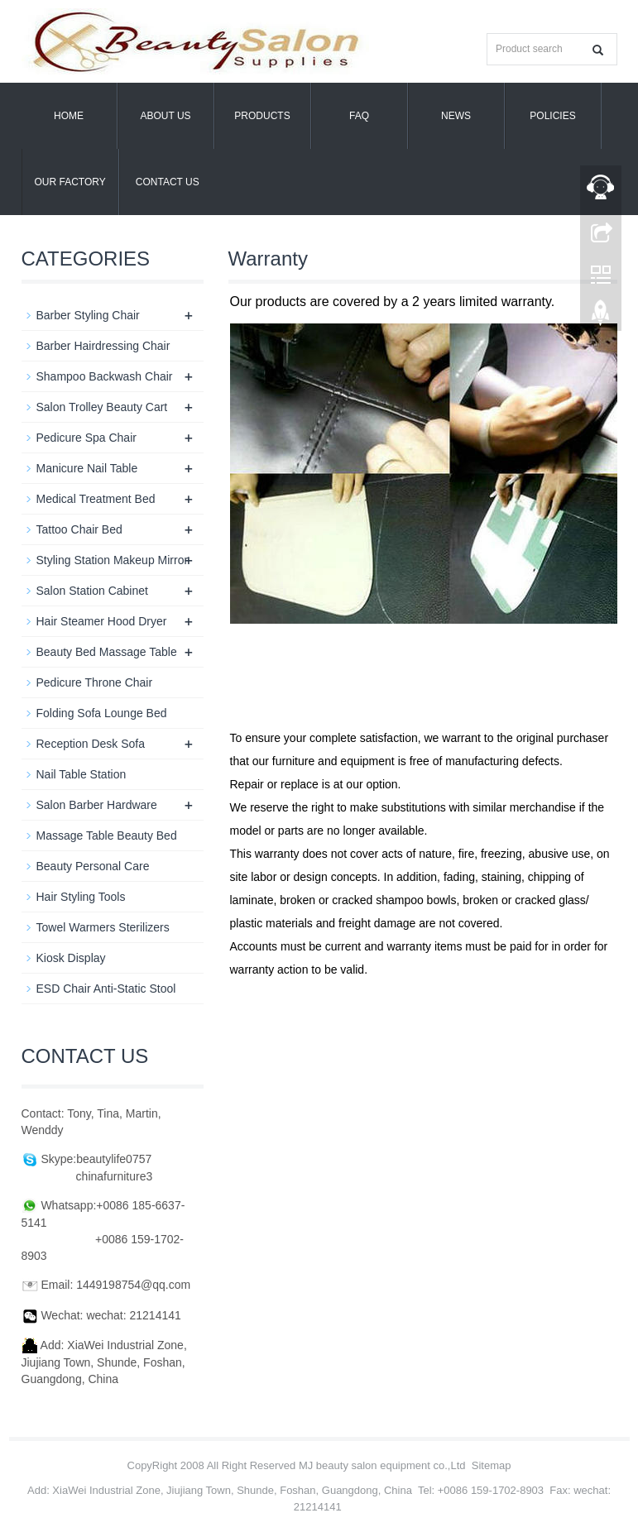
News (456, 116)
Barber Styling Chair (88, 315)
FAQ (359, 116)
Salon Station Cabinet (92, 590)
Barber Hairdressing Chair (103, 345)
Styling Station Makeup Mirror (112, 560)
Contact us (167, 182)
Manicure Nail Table (87, 468)
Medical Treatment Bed (96, 498)
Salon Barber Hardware (96, 804)
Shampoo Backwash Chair (104, 376)
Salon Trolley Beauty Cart (102, 407)
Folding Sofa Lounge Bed (101, 713)
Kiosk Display (71, 958)
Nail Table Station (81, 774)
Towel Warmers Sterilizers (103, 927)
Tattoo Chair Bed (79, 529)
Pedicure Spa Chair (86, 437)
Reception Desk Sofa (91, 743)
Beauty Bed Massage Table (106, 651)
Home (69, 116)
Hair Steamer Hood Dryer (101, 621)
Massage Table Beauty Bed (106, 835)
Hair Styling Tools (81, 896)
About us (165, 116)
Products (262, 116)
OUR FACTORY (70, 182)
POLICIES (552, 116)
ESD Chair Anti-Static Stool (106, 988)
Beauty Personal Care (93, 866)
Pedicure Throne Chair (94, 682)
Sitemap (491, 1465)
